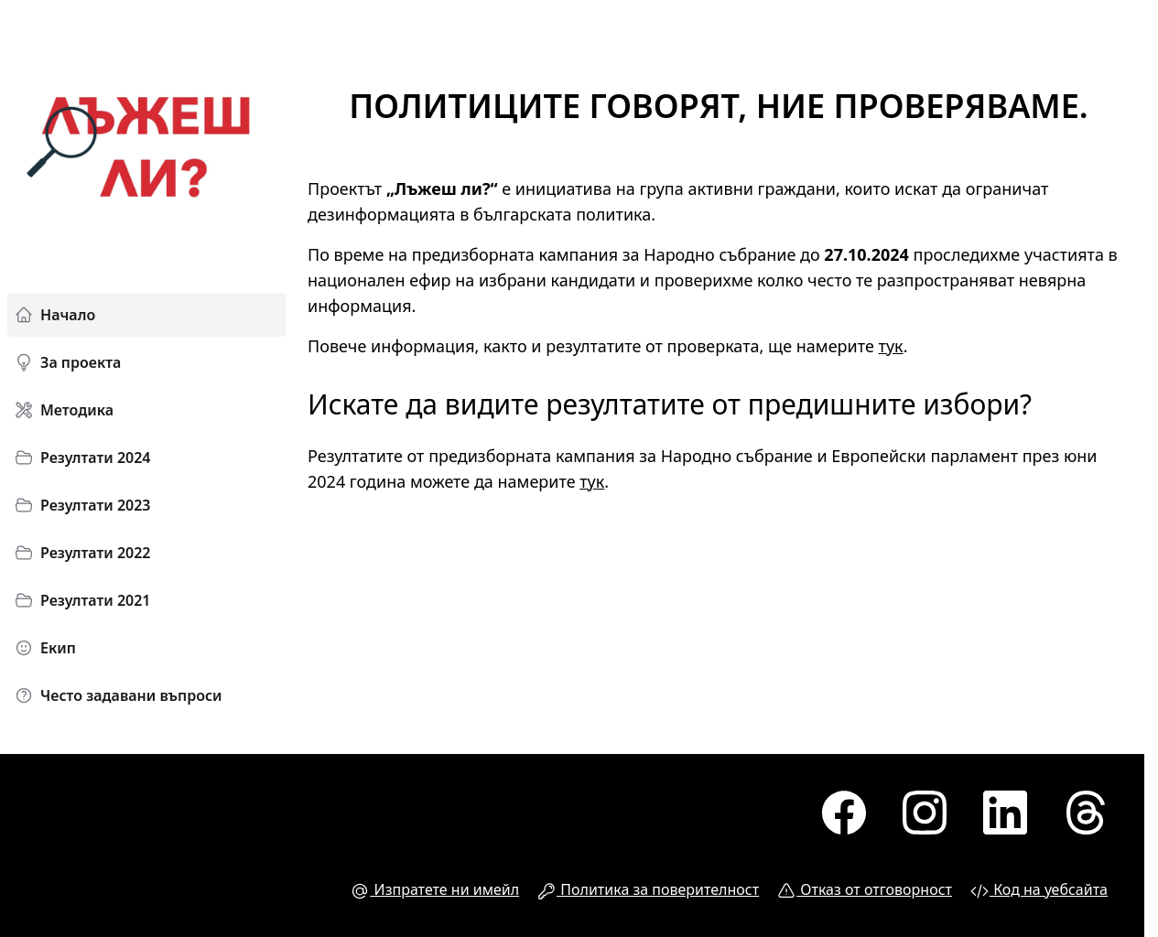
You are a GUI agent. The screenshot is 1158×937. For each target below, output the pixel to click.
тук (891, 346)
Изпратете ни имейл (435, 889)
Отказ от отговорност (864, 889)
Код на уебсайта (1039, 889)
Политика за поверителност (648, 889)
